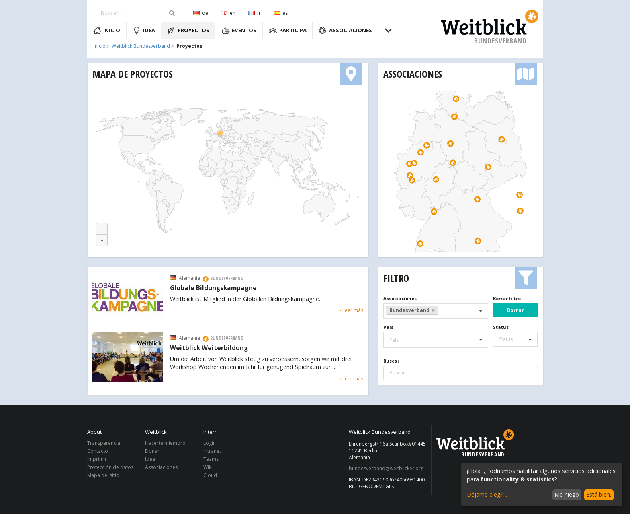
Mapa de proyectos (132, 74)
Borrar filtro (507, 298)
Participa (288, 31)
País (388, 327)
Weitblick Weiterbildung (209, 348)
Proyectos (188, 31)
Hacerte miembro (165, 443)
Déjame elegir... (487, 494)
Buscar (391, 361)
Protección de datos (110, 467)
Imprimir (97, 459)
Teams (211, 459)
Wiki (208, 467)
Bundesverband (412, 310)
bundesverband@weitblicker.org (386, 468)
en (228, 13)
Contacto (97, 451)
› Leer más (351, 310)
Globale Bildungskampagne (213, 288)
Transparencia (103, 443)
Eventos (239, 31)
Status (501, 327)
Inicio (107, 31)
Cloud (210, 475)
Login (209, 443)
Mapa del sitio (103, 475)
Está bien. (598, 494)
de (200, 13)
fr (254, 13)
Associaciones (345, 31)
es (281, 13)
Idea (144, 31)
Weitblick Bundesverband (141, 46)
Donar (152, 451)
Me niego (566, 494)
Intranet (212, 451)
